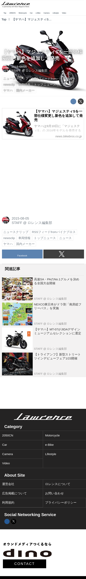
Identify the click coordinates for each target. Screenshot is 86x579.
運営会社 (8, 484)
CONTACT (24, 564)
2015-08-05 (19, 66)
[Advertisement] (22, 159)
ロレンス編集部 (36, 70)
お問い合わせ (54, 493)
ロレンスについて (57, 484)
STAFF (16, 70)
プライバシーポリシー (61, 502)
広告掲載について (14, 493)
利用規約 (8, 502)
